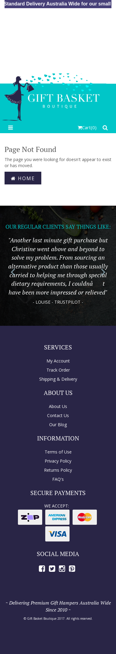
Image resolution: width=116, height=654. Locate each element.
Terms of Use (58, 452)
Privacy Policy (58, 461)
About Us (58, 406)
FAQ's (58, 479)
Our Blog (58, 424)
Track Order (58, 370)
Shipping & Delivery (58, 379)
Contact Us (58, 415)
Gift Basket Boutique (41, 618)
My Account (58, 361)
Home (23, 178)
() (87, 127)
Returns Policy (58, 470)
